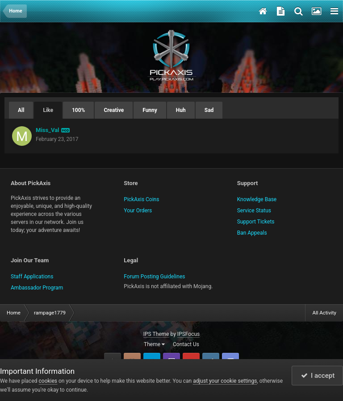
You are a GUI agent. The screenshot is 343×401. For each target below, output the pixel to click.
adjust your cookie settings (225, 381)
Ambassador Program (37, 288)
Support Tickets (256, 222)
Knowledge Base (257, 199)
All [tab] (21, 110)
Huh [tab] (181, 110)
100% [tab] (78, 110)
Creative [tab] (114, 110)
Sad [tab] (209, 110)
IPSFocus (188, 334)
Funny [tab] (149, 110)
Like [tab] (48, 110)
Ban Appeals (252, 233)
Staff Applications (32, 276)
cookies (48, 381)
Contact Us (186, 344)
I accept (318, 376)
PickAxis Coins (141, 199)
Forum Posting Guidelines (154, 276)
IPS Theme (156, 334)
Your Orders (138, 210)
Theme (154, 344)
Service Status (254, 210)
